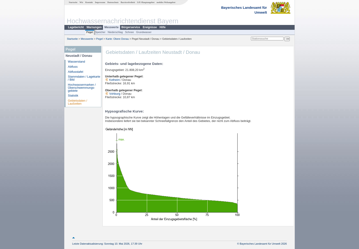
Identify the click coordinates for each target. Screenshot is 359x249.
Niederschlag (115, 32)
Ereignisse (150, 27)
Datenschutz (113, 2)
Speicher (100, 32)
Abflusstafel (75, 71)
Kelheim (112, 80)
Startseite (73, 2)
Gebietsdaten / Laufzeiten (77, 102)
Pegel (89, 32)
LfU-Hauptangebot (145, 2)
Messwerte (111, 27)
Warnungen (94, 27)
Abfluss (73, 66)
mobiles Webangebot (166, 2)
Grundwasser (144, 32)
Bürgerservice (130, 27)
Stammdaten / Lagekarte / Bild (84, 78)
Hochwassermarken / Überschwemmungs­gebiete (82, 87)
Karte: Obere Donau (117, 38)
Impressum (100, 2)
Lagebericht (76, 27)
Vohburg (112, 93)
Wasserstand (76, 61)
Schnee (129, 32)
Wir (81, 2)
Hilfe (163, 27)
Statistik (73, 95)
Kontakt (89, 2)
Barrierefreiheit (128, 2)
